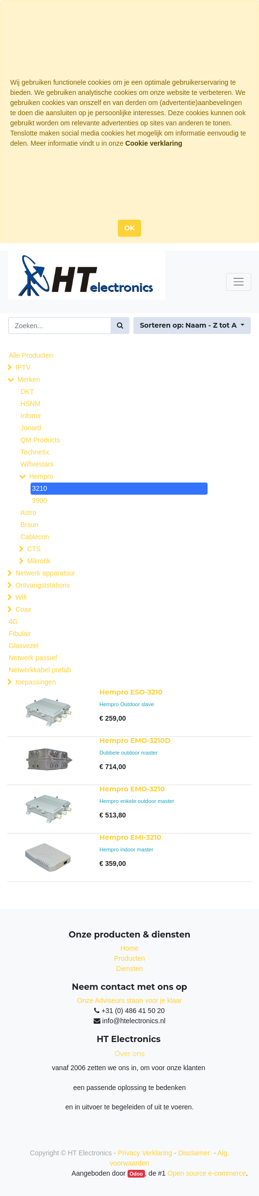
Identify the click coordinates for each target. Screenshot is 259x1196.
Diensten (129, 968)
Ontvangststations (43, 585)
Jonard (30, 428)
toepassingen (36, 682)
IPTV (23, 367)
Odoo (136, 1174)
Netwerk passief (33, 658)
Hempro (41, 476)
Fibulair (20, 633)
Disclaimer (194, 1153)
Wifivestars (36, 464)
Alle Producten (31, 355)
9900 (39, 500)
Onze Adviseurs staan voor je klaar (129, 1000)
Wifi (21, 597)
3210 (39, 488)
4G (13, 621)
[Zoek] (120, 325)
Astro (28, 512)
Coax (24, 609)
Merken (28, 379)
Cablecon (34, 537)
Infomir (30, 416)
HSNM (30, 404)
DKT (27, 391)
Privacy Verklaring (145, 1153)
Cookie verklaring (153, 143)
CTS (34, 549)
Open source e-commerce (206, 1173)
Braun (29, 525)
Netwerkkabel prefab (40, 670)
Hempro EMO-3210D (134, 740)
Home (129, 948)
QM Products (40, 440)
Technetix (34, 452)
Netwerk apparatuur (45, 573)
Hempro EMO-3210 (132, 789)
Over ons (129, 1053)
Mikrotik (38, 561)
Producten (129, 958)
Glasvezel (23, 646)
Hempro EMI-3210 (130, 837)
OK (129, 228)
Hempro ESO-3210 (130, 692)
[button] (191, 325)
